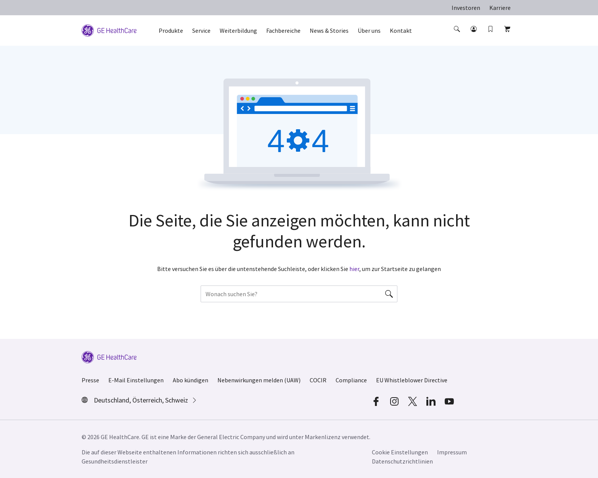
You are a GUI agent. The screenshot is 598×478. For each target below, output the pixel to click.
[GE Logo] (109, 30)
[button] (457, 36)
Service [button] (201, 30)
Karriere (500, 7)
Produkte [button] (171, 30)
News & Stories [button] (329, 30)
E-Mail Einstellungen (136, 380)
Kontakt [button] (401, 30)
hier (354, 269)
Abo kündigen (190, 380)
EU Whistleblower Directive (411, 380)
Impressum (452, 452)
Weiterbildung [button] (238, 30)
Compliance (351, 380)
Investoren (466, 7)
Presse (90, 380)
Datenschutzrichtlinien (402, 461)
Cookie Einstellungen (400, 452)
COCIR (318, 380)
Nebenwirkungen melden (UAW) (259, 380)
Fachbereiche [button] (283, 30)
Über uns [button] (369, 30)
